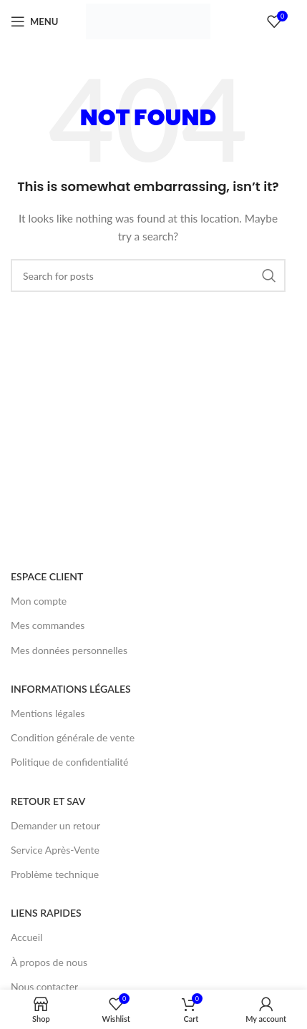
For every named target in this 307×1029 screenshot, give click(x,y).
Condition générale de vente (73, 737)
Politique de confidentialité (69, 762)
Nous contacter (44, 986)
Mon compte (39, 601)
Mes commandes (47, 625)
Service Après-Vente (55, 850)
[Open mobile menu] (34, 21)
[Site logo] (148, 20)
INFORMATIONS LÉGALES (71, 689)
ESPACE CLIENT (47, 576)
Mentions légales (48, 713)
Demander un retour (55, 825)
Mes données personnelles (69, 650)
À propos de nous (49, 962)
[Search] (148, 275)
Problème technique (55, 874)
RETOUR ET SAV (48, 801)
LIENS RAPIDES (46, 913)
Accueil (26, 937)
